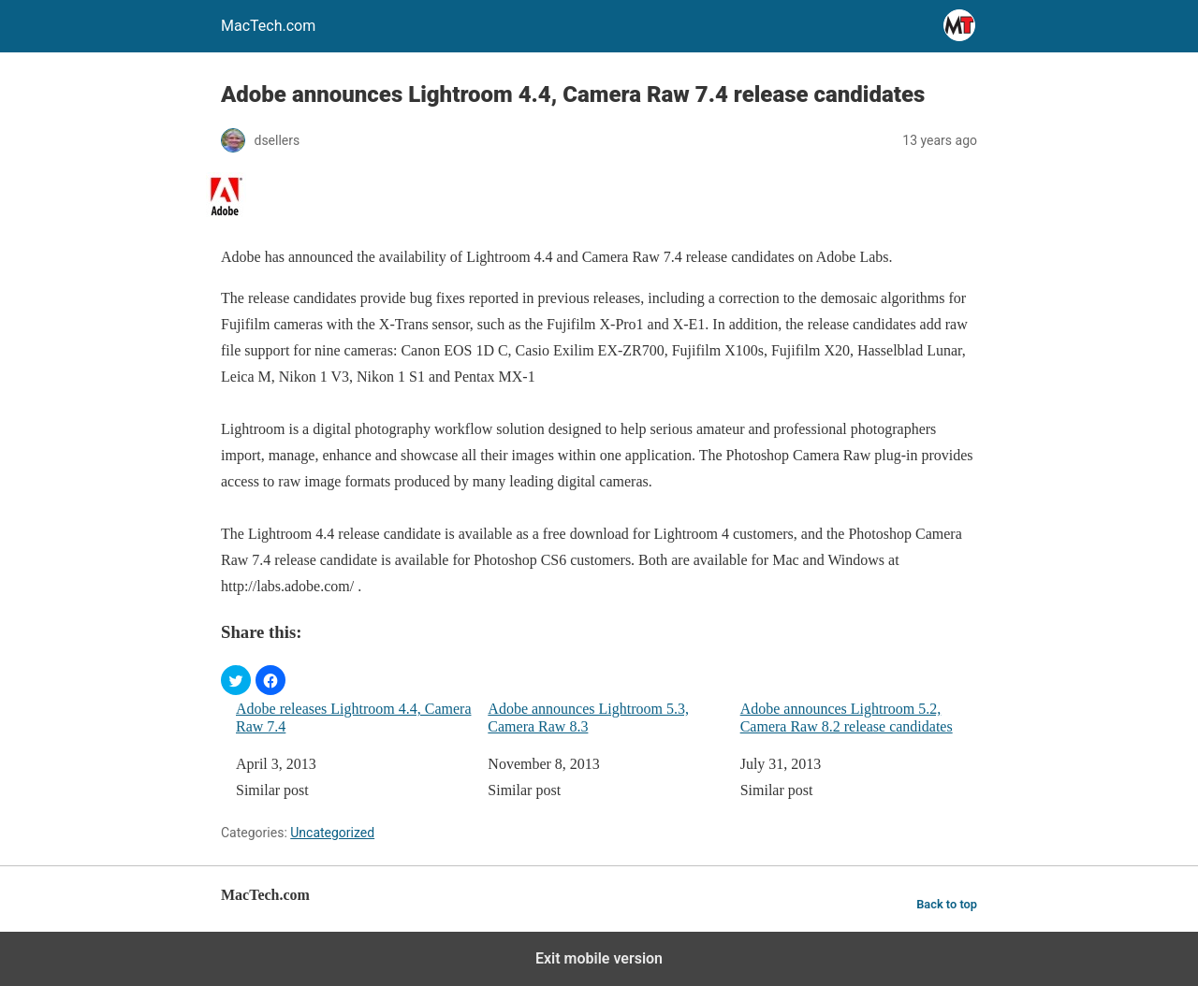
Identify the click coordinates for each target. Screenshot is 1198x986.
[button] (236, 680)
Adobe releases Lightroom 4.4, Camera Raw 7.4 (353, 717)
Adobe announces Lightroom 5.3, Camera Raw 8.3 (588, 717)
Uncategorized (332, 832)
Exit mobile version (599, 958)
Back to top (946, 904)
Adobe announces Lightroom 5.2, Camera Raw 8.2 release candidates (846, 717)
